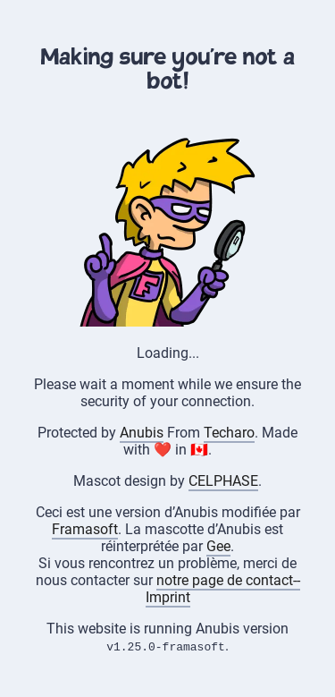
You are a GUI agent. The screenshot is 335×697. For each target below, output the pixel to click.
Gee (218, 546)
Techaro (229, 432)
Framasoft (85, 529)
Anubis (141, 432)
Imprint (168, 597)
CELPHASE (223, 480)
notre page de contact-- (228, 580)
